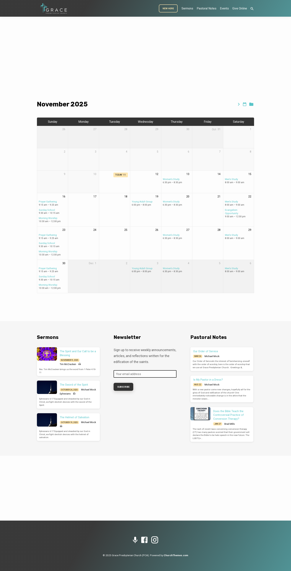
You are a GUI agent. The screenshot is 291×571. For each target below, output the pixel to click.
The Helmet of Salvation (74, 417)
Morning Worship (48, 218)
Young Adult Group (142, 201)
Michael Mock (88, 389)
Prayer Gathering (48, 201)
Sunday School (47, 209)
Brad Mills (229, 424)
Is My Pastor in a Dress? (208, 379)
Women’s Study (171, 179)
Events (224, 8)
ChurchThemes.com (176, 555)
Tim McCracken (68, 364)
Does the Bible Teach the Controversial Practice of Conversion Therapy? (228, 415)
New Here (168, 8)
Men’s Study (231, 179)
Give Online (239, 8)
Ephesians (65, 393)
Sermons (187, 8)
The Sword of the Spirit (74, 384)
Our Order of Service (205, 351)
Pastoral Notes (206, 8)
